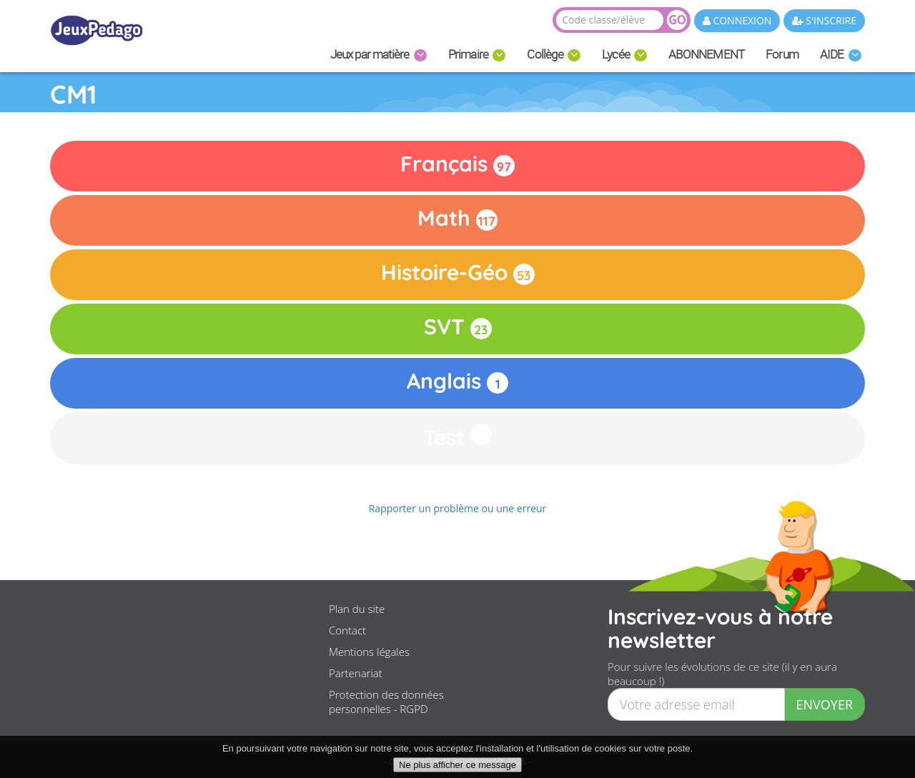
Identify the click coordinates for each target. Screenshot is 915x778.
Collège (553, 54)
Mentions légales (369, 651)
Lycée (624, 54)
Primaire (477, 54)
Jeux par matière (378, 54)
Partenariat (355, 673)
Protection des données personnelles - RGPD (386, 701)
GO (677, 19)
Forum (782, 54)
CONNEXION (737, 20)
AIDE (840, 54)
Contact (347, 630)
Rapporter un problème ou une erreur (458, 508)
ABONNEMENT (706, 54)
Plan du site (357, 609)
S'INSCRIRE (824, 20)
